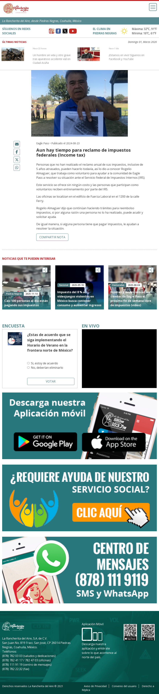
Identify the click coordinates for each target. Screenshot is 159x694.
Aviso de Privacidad (95, 686)
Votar (50, 381)
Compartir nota (52, 237)
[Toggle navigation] (153, 7)
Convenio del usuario (124, 686)
